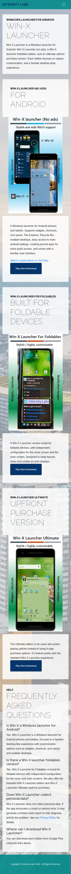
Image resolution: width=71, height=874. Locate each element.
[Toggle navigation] (63, 4)
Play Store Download (26, 268)
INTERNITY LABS (15, 5)
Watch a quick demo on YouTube (29, 260)
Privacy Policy (48, 817)
